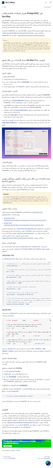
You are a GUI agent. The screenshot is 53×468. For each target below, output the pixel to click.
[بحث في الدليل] (46, 2)
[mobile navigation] (50, 2)
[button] (48, 463)
